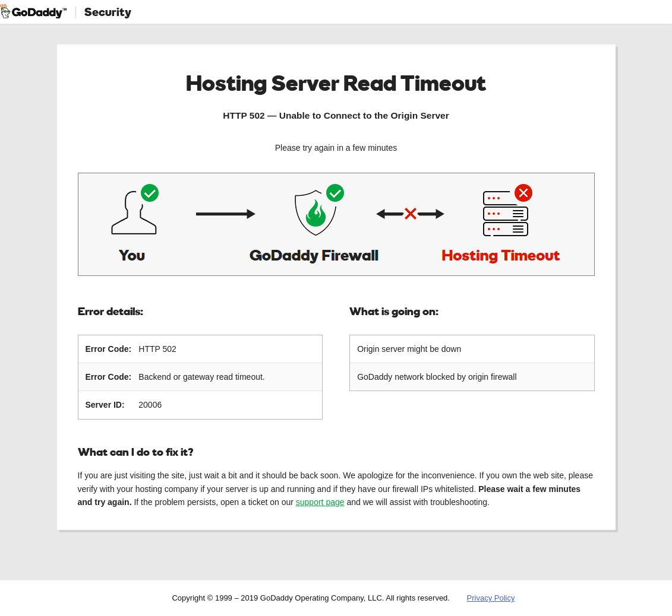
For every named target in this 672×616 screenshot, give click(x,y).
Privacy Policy (491, 597)
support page (320, 502)
